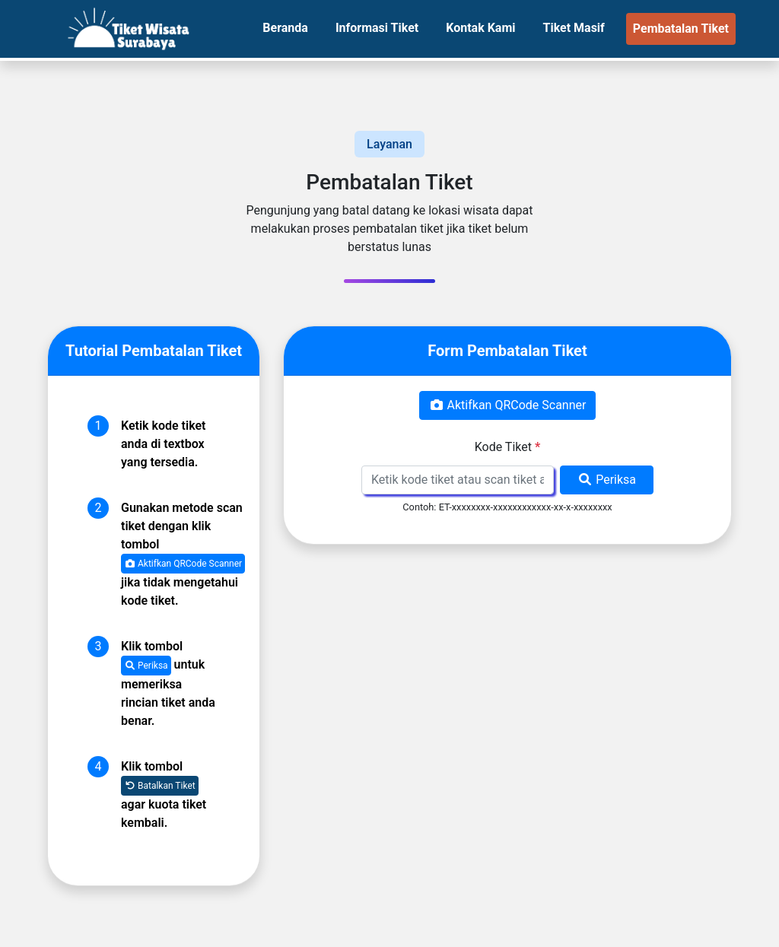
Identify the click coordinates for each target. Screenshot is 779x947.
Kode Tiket (507, 447)
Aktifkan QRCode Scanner (183, 563)
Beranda (285, 28)
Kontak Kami (480, 28)
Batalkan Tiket (160, 785)
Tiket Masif (573, 28)
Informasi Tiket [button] (376, 28)
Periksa (146, 665)
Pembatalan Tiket (681, 28)
